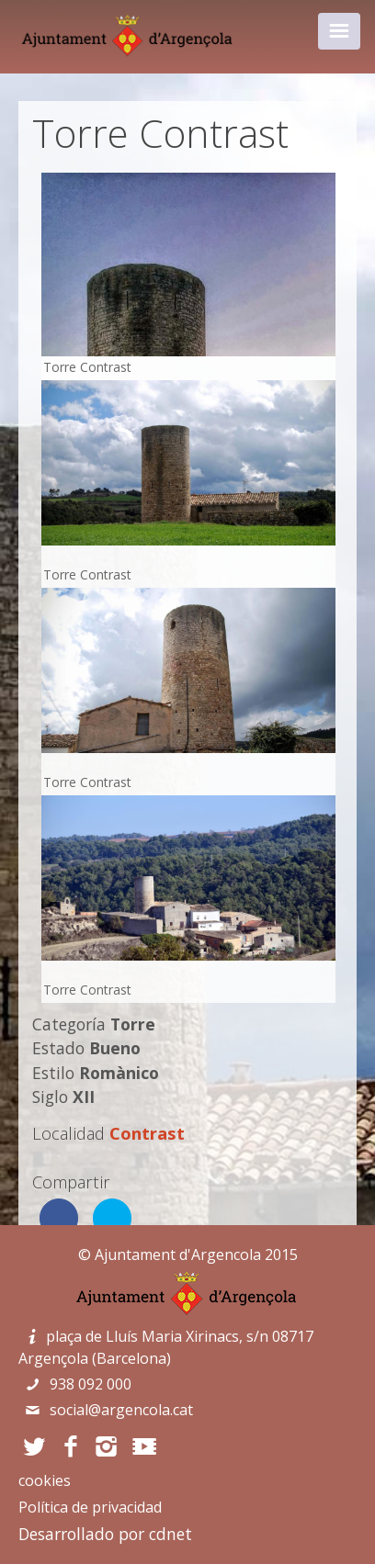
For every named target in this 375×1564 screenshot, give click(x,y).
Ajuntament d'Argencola (178, 1254)
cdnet (170, 1534)
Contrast (147, 1132)
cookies (44, 1480)
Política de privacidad (90, 1507)
